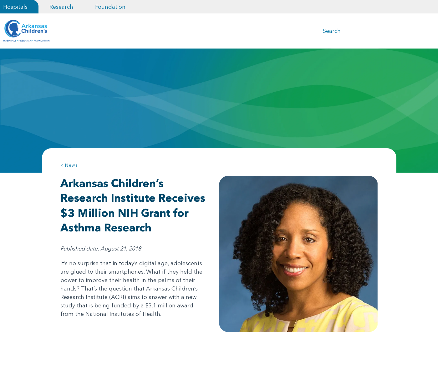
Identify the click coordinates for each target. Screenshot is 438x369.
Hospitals (15, 6)
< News (69, 165)
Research (61, 6)
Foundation (110, 6)
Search (332, 30)
